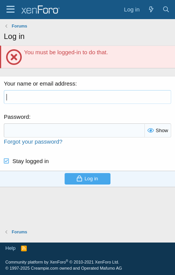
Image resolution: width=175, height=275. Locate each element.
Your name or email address (39, 83)
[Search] (166, 9)
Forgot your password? (33, 141)
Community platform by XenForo (62, 262)
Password (16, 116)
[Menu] (10, 9)
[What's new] (150, 9)
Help (10, 248)
